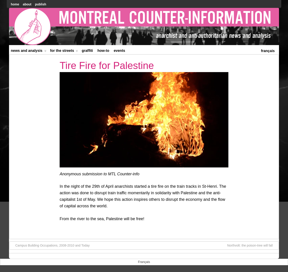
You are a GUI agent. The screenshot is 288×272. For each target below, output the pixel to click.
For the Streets (64, 51)
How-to (103, 51)
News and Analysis (28, 51)
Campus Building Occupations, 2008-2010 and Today (50, 245)
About (27, 4)
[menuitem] (268, 50)
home (15, 4)
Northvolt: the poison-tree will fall (252, 245)
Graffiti (87, 51)
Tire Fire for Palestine (107, 65)
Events (119, 51)
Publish (40, 4)
